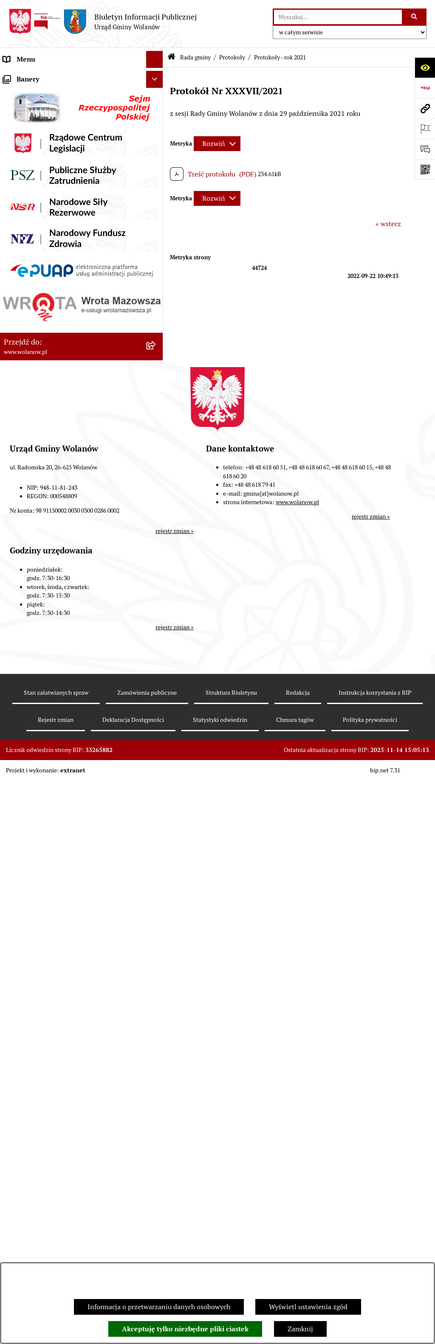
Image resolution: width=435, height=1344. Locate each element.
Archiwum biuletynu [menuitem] (34, 1225)
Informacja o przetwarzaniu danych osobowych (159, 1306)
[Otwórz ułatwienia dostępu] (425, 67)
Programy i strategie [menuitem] (34, 1004)
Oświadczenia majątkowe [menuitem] (41, 987)
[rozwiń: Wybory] (156, 1073)
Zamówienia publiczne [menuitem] (38, 1038)
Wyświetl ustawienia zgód (308, 1306)
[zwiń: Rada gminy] (156, 127)
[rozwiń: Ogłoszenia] (156, 903)
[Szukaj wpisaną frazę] (415, 16)
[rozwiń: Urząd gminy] (156, 869)
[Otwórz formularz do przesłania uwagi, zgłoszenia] (425, 149)
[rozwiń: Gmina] (156, 93)
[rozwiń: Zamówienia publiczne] (156, 1039)
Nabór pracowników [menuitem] (33, 1140)
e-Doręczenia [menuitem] (23, 1174)
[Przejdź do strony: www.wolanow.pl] (425, 108)
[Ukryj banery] (154, 1245)
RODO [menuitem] (13, 76)
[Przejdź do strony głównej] (102, 21)
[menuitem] (81, 149)
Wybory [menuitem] (14, 1072)
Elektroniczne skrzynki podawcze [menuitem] (53, 1191)
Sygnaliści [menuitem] (18, 1157)
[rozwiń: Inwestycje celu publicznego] (156, 1056)
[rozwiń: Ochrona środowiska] (156, 1107)
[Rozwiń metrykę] (217, 143)
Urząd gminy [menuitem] (22, 868)
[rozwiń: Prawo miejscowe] (156, 920)
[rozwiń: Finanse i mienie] (156, 937)
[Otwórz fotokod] (425, 169)
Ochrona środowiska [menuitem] (34, 1106)
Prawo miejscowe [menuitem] (29, 919)
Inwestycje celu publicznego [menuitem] (46, 1055)
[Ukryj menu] (154, 59)
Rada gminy (195, 57)
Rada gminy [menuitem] (21, 127)
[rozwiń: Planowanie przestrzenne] (156, 1022)
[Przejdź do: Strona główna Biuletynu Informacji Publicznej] (171, 57)
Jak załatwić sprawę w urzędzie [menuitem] (49, 885)
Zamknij (300, 1328)
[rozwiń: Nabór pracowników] (156, 1141)
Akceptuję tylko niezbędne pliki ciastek (185, 1328)
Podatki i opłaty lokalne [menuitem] (39, 953)
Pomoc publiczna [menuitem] (29, 970)
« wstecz (388, 223)
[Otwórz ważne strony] (425, 128)
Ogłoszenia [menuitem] (20, 902)
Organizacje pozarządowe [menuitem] (42, 1123)
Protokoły (232, 57)
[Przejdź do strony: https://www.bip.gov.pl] (425, 88)
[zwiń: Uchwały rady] (156, 217)
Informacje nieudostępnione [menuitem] (46, 1208)
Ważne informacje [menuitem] (30, 110)
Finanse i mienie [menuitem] (28, 936)
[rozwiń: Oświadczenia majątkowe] (156, 988)
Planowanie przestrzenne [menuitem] (42, 1021)
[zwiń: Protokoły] (156, 532)
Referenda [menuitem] (18, 1089)
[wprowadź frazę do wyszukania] (338, 16)
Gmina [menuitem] (13, 93)
